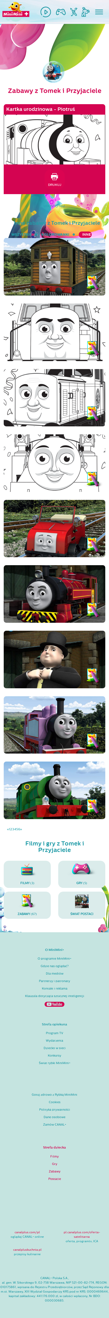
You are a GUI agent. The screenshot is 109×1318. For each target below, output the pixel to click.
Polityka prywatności (54, 1109)
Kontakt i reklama (54, 988)
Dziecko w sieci (55, 1048)
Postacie (54, 1178)
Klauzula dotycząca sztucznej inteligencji (54, 996)
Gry (54, 1164)
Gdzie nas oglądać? (55, 966)
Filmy (54, 1156)
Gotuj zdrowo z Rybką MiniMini (54, 1094)
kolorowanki (55, 234)
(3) (27, 874)
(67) (27, 905)
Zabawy (54, 1171)
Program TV (54, 1033)
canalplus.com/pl (27, 1232)
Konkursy (54, 1055)
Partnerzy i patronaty (54, 981)
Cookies (54, 1102)
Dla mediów (54, 973)
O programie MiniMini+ (54, 958)
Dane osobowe (54, 1117)
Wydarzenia (54, 1040)
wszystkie (21, 234)
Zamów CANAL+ (54, 1124)
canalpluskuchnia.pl (27, 1249)
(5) (81, 874)
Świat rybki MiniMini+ (54, 1063)
